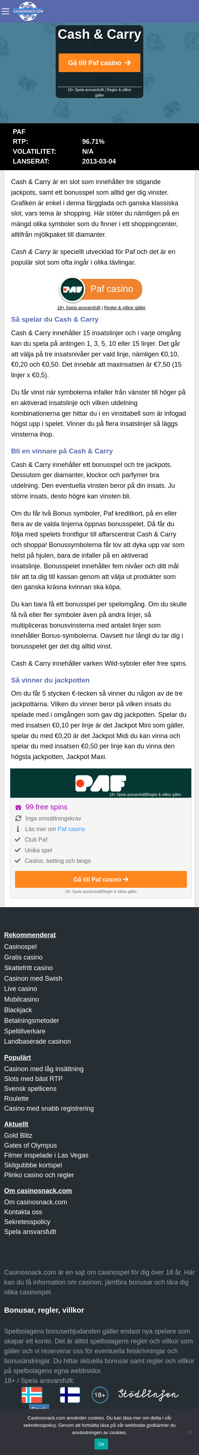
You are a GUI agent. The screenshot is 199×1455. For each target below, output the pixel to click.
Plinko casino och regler (39, 1175)
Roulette (16, 1098)
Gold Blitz (18, 1135)
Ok (101, 1444)
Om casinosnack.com (35, 1202)
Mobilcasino (21, 999)
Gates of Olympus (30, 1145)
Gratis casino (23, 957)
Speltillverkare (24, 1031)
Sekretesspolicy (27, 1222)
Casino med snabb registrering (49, 1108)
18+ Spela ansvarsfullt (85, 90)
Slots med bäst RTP (33, 1078)
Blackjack (18, 1010)
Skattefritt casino (28, 968)
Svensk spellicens (30, 1088)
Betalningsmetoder (31, 1020)
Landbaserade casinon (37, 1041)
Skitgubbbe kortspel (33, 1165)
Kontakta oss (23, 1212)
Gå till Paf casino (99, 63)
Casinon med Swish (33, 978)
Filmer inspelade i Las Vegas (46, 1155)
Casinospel (20, 946)
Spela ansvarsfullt (30, 1231)
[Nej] (190, 1432)
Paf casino (71, 829)
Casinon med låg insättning (44, 1069)
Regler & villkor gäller (124, 307)
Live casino (20, 988)
